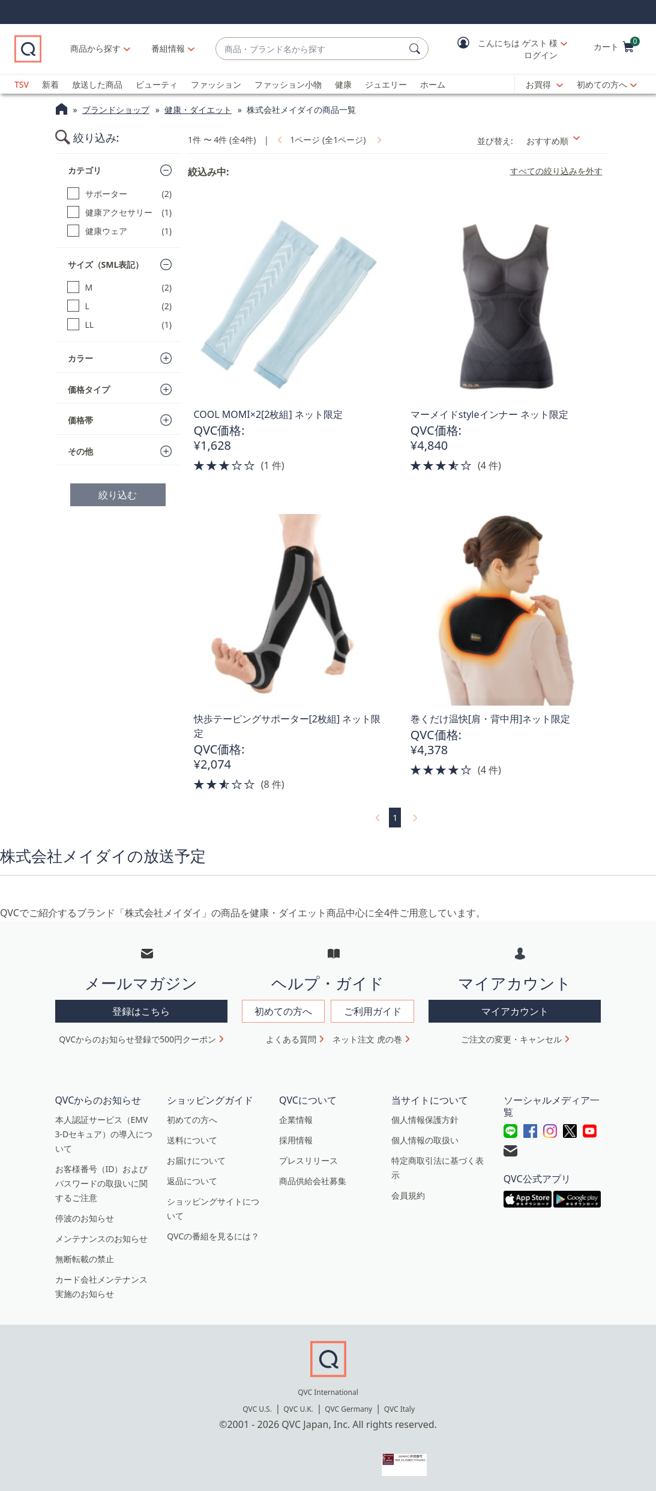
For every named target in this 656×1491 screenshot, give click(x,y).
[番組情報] (168, 49)
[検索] (416, 48)
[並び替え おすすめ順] (564, 141)
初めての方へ (602, 84)
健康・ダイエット (198, 109)
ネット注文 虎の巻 (367, 1039)
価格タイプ (89, 389)
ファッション (216, 84)
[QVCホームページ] (61, 110)
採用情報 (296, 1140)
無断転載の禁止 (84, 1259)
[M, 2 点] (119, 287)
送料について (192, 1140)
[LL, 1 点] (119, 324)
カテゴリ (84, 170)
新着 (50, 84)
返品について (192, 1181)
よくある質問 (291, 1039)
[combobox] (310, 49)
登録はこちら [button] (141, 1011)
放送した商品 (97, 84)
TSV (21, 84)
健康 (343, 84)
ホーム (432, 84)
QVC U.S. (257, 1409)
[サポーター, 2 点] (119, 193)
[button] (504, 49)
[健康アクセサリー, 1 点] (119, 212)
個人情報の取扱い (425, 1140)
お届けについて (196, 1160)
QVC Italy (399, 1409)
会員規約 (408, 1195)
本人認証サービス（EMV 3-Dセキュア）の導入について (104, 1134)
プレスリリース (308, 1160)
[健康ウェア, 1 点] (119, 231)
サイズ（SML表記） (106, 264)
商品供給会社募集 (312, 1181)
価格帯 (80, 420)
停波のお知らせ (84, 1218)
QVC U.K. (298, 1409)
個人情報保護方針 (425, 1119)
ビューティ (157, 84)
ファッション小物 (288, 84)
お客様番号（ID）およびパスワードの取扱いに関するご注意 (101, 1183)
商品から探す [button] (95, 48)
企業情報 (296, 1119)
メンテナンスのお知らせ (101, 1238)
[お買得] (544, 85)
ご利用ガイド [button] (373, 1011)
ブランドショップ (115, 109)
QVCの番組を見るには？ (213, 1236)
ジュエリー (386, 84)
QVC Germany (348, 1409)
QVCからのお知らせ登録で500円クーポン (137, 1039)
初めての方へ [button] (283, 1011)
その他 (80, 451)
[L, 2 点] (119, 306)
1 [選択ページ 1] (395, 817)
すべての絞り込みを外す (556, 171)
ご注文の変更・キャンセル (511, 1039)
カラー (80, 358)
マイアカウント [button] (515, 1011)
